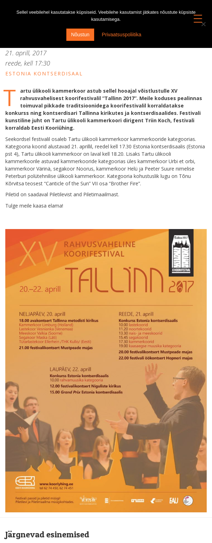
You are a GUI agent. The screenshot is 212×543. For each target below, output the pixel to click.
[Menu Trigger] (198, 18)
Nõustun (80, 34)
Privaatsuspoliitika (121, 34)
